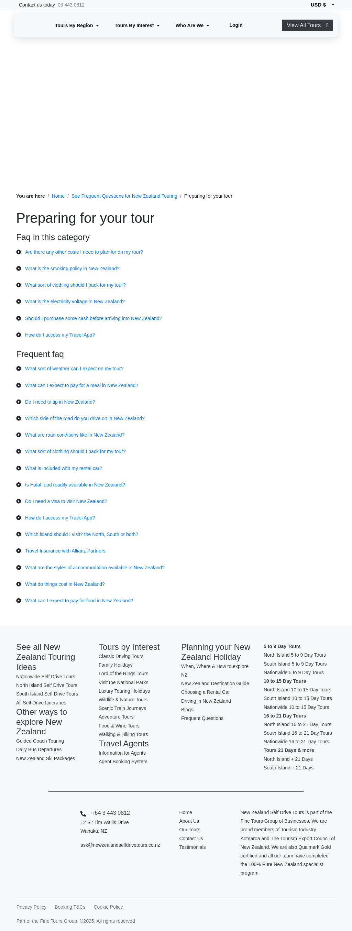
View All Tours (307, 25)
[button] (77, 25)
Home (58, 196)
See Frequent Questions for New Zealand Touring (124, 196)
